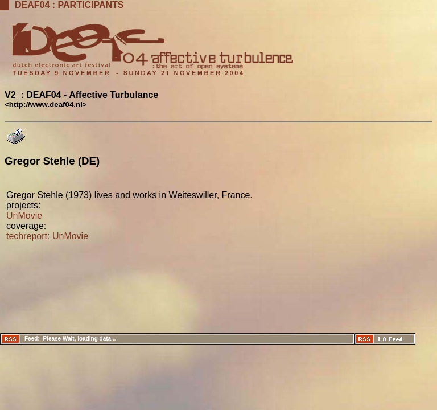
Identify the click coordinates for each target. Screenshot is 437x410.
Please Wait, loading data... (79, 338)
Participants (91, 5)
